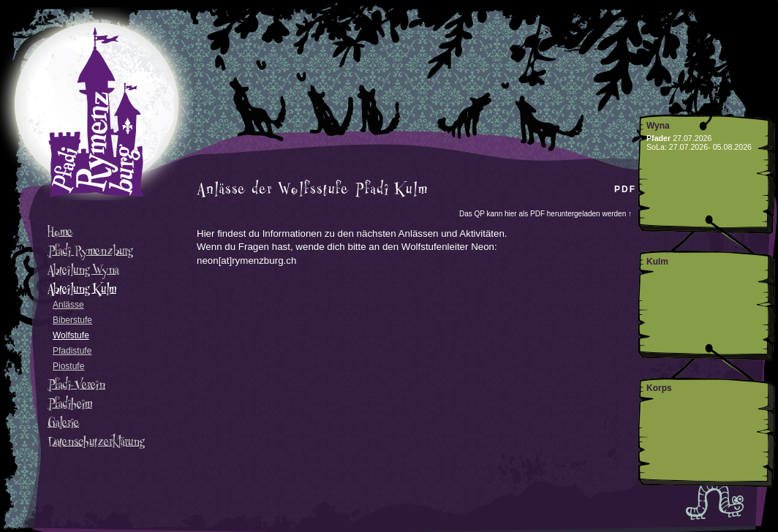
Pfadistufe (72, 351)
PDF (625, 189)
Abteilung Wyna (83, 269)
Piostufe (68, 366)
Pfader (658, 138)
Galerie (63, 422)
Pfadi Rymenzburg (90, 250)
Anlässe (68, 305)
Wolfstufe (71, 335)
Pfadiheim (70, 403)
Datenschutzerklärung (96, 441)
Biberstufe (72, 320)
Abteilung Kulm (82, 288)
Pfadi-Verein (76, 384)
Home (60, 231)
